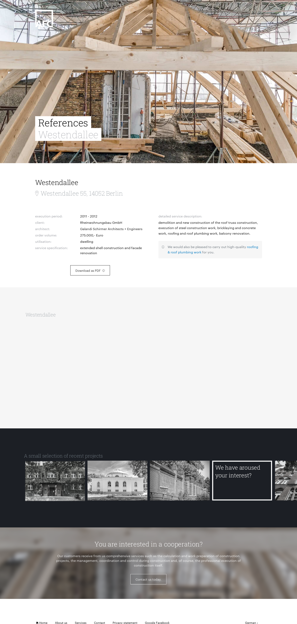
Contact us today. (148, 582)
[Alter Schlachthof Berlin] (180, 484)
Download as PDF (90, 270)
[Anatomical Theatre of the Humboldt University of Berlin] (117, 484)
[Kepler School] (55, 484)
